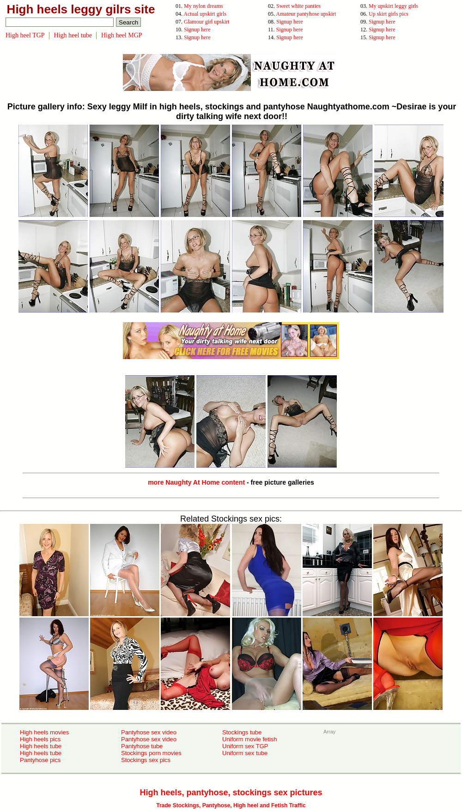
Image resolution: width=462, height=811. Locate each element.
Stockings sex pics (145, 760)
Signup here (289, 21)
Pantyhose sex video (148, 732)
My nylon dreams (203, 6)
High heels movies (44, 732)
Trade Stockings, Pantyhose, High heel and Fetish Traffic (230, 805)
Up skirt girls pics (388, 14)
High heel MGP (121, 35)
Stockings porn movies (151, 753)
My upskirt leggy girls (393, 6)
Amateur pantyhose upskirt (306, 14)
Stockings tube (241, 732)
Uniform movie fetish (249, 739)
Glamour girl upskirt (207, 21)
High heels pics (40, 739)
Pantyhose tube (142, 746)
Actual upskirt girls (204, 14)
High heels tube (40, 746)
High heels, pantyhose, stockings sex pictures (231, 792)
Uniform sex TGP (245, 746)
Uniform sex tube (244, 753)
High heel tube (73, 35)
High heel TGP (25, 35)
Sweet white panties (298, 6)
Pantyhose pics (40, 760)
